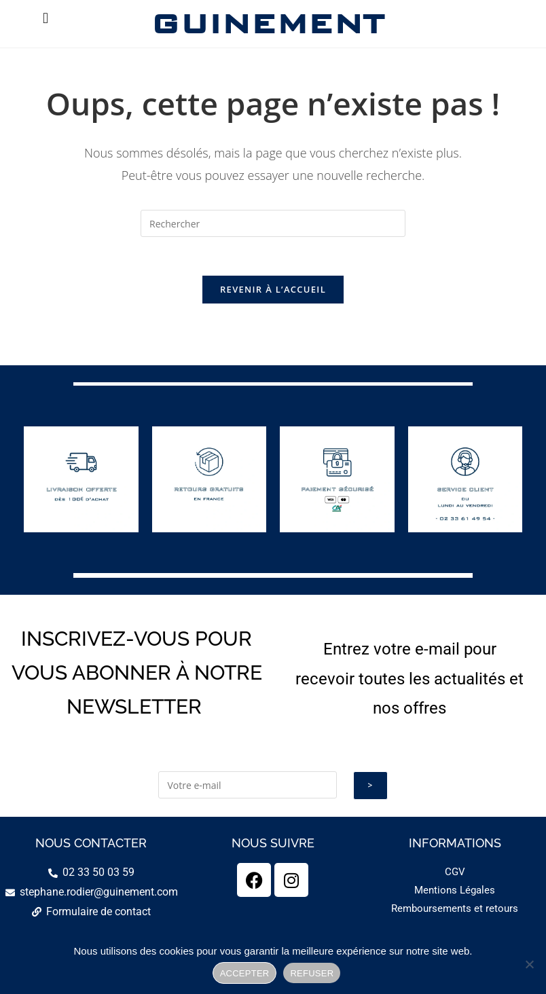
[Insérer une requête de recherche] (273, 223)
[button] (45, 18)
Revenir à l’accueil (273, 292)
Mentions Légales (454, 893)
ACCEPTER (245, 973)
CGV (455, 874)
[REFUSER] (529, 964)
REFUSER (311, 973)
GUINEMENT (267, 23)
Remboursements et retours (454, 911)
